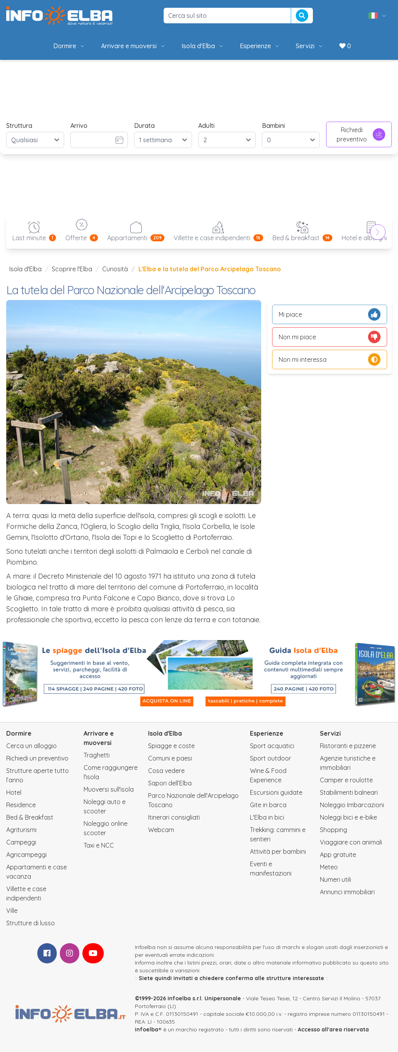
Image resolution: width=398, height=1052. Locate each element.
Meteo (329, 867)
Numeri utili (335, 879)
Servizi (310, 46)
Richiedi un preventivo (37, 758)
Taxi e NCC (99, 845)
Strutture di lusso (30, 923)
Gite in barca (268, 805)
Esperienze (260, 46)
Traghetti (97, 755)
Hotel (13, 792)
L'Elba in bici (267, 817)
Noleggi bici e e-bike (348, 817)
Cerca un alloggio (31, 746)
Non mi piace (330, 337)
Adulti (206, 125)
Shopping (333, 830)
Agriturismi (21, 830)
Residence (21, 805)
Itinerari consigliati (174, 817)
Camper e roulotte (346, 780)
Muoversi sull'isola (109, 789)
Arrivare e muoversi (133, 46)
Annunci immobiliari (347, 892)
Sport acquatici (272, 746)
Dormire (69, 46)
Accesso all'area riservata (333, 1029)
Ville (11, 910)
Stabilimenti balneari (349, 792)
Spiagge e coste (171, 746)
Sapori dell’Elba (170, 783)
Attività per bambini (278, 851)
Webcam (161, 830)
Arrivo (78, 125)
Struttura (19, 125)
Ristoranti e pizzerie (348, 746)
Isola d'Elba (203, 46)
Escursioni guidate (276, 792)
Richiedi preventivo (361, 134)
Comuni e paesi (170, 758)
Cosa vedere (166, 771)
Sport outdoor (270, 758)
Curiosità (115, 269)
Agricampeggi (26, 854)
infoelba (146, 1029)
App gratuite (338, 854)
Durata (144, 125)
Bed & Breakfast (29, 817)
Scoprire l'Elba (72, 269)
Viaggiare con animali (351, 842)
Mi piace (330, 314)
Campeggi (21, 842)
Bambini (273, 125)
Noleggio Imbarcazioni (352, 805)
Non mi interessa (330, 359)
